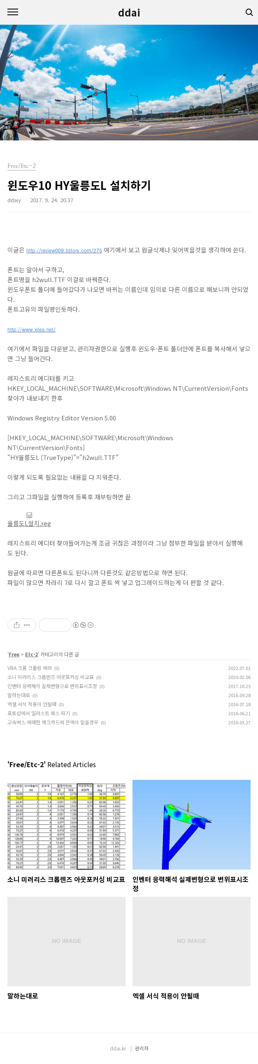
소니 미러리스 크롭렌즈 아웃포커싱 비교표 (50, 676)
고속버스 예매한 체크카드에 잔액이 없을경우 (52, 722)
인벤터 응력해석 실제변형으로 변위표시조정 (52, 685)
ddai (129, 12)
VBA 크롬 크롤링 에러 (29, 667)
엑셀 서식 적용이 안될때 (31, 703)
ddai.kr (118, 1048)
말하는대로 (18, 694)
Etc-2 (31, 654)
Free (14, 654)
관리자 (142, 1048)
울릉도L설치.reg (29, 519)
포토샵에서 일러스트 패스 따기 (38, 712)
